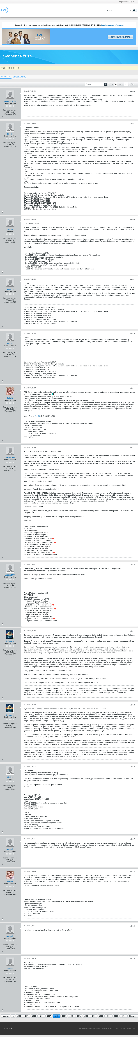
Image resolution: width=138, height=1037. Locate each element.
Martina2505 (10, 458)
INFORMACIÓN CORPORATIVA (89, 1028)
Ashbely (10, 849)
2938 (93, 1016)
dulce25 (10, 134)
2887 (49, 1016)
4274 (123, 1016)
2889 (64, 1016)
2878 (26, 1016)
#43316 (132, 767)
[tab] (19, 77)
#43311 (132, 388)
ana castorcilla (10, 101)
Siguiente (132, 1016)
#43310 (132, 334)
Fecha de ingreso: (10, 110)
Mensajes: (8, 114)
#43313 (132, 565)
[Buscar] (119, 10)
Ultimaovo (10, 641)
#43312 (132, 448)
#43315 (132, 705)
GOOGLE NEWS (108, 1028)
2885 (34, 1016)
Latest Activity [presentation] (19, 77)
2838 (19, 1016)
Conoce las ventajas (120, 37)
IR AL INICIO (120, 1028)
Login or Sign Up (126, 2)
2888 (56, 1016)
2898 (86, 1016)
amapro (10, 777)
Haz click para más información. (112, 25)
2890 (71, 1016)
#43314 (132, 631)
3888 (116, 1016)
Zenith (10, 229)
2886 (41, 1016)
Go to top (131, 1028)
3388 (108, 1016)
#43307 (132, 124)
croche (10, 969)
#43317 (132, 839)
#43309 (132, 279)
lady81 (10, 398)
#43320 (132, 959)
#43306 (132, 91)
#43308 (132, 219)
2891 (79, 1016)
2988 (101, 1016)
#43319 (132, 926)
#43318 (132, 872)
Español (8, 1028)
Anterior (6, 1016)
